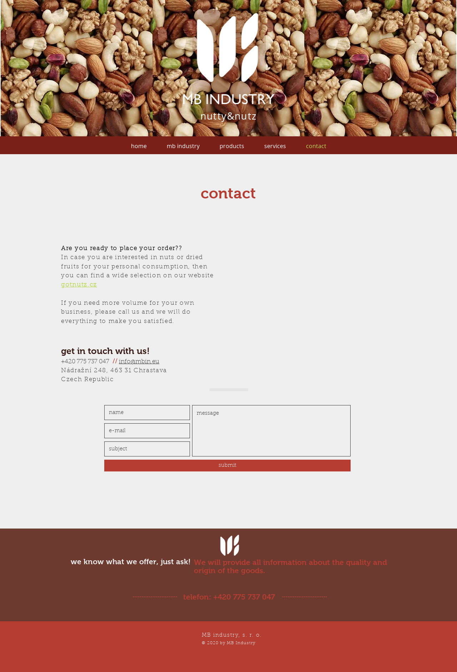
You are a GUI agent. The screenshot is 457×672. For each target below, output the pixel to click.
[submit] (227, 465)
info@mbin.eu (139, 362)
